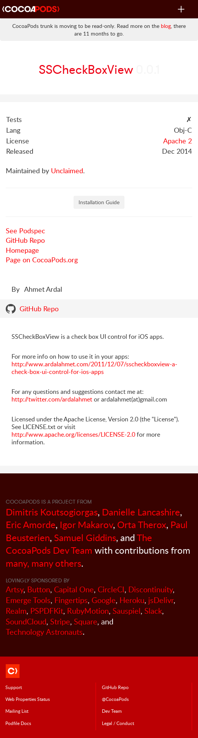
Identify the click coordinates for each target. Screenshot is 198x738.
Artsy (14, 589)
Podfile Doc (18, 723)
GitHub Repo (25, 240)
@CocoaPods (115, 699)
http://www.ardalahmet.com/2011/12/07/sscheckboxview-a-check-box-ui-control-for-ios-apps (94, 368)
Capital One (74, 589)
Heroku (131, 600)
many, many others (43, 563)
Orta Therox (141, 524)
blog (166, 25)
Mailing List (16, 711)
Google (104, 600)
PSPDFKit (46, 611)
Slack (153, 611)
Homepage (22, 250)
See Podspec (25, 230)
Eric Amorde (31, 524)
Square (85, 621)
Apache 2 (177, 140)
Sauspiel (127, 611)
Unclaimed (67, 170)
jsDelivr (160, 600)
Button (38, 589)
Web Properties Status (27, 699)
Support (13, 687)
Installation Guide (99, 202)
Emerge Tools (28, 600)
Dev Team (112, 711)
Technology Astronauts (44, 632)
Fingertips (71, 600)
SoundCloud (26, 621)
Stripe (60, 621)
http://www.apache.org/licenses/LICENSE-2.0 (73, 434)
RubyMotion (88, 611)
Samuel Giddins (85, 537)
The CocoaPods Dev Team (79, 544)
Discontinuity (150, 589)
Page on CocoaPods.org (42, 259)
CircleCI (111, 589)
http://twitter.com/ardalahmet (51, 399)
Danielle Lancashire (141, 512)
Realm (16, 611)
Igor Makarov (86, 524)
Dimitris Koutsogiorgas (52, 512)
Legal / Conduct (118, 723)
